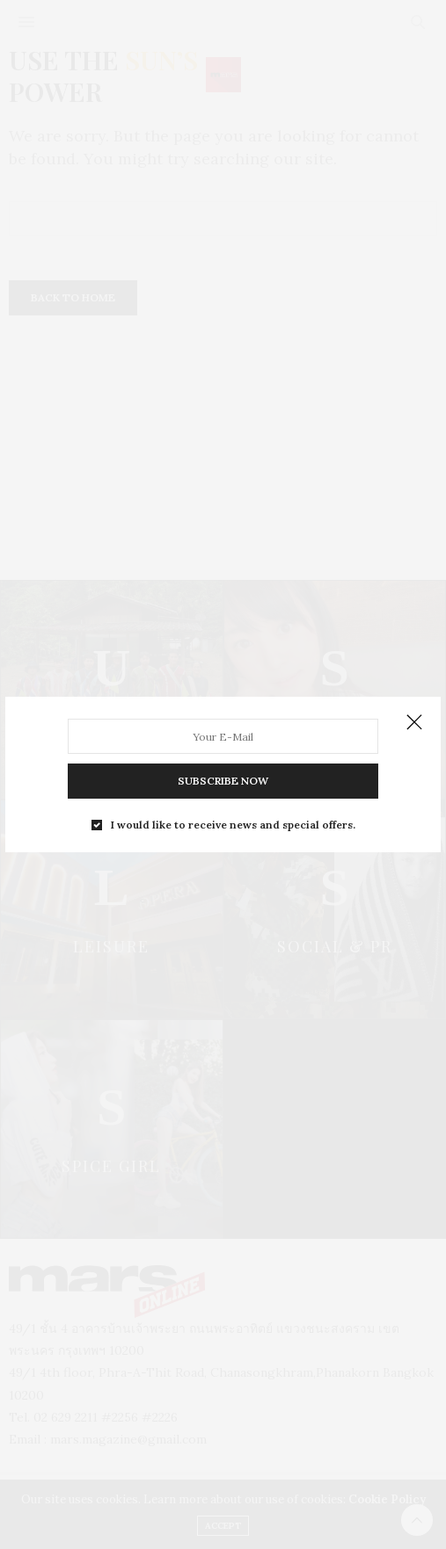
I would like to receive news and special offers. (233, 825)
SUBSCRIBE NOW (223, 780)
